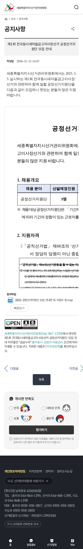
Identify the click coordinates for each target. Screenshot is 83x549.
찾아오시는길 (64, 471)
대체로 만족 (53, 408)
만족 (16, 408)
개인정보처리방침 (14, 471)
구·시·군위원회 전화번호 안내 (22, 524)
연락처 (49, 471)
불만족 (50, 418)
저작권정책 (35, 471)
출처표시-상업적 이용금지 (47, 342)
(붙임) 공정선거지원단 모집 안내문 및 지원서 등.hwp (40, 300)
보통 (16, 418)
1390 (45, 515)
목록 (41, 380)
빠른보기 (19, 308)
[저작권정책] (53, 346)
